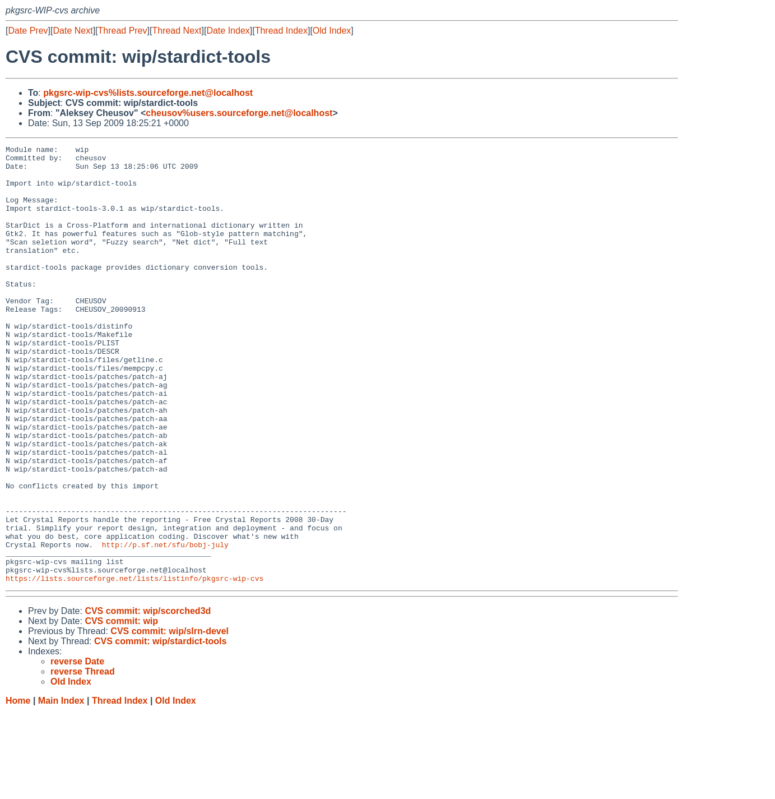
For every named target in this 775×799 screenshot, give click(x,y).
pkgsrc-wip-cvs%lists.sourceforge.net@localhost (148, 93)
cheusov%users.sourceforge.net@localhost (239, 113)
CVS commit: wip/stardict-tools (160, 728)
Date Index (227, 30)
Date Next (72, 30)
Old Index (332, 30)
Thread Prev (122, 30)
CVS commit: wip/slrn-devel (169, 718)
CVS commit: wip (121, 708)
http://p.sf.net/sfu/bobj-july (165, 625)
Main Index (61, 788)
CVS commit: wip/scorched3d (148, 698)
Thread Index (281, 30)
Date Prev (28, 30)
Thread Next (176, 30)
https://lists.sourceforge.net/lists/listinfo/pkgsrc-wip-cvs (134, 666)
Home (18, 788)
